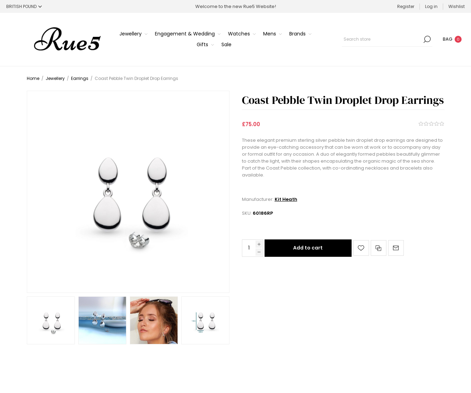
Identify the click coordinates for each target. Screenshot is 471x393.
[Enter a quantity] (249, 248)
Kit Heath (286, 199)
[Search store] (387, 39)
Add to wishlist (361, 248)
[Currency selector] (24, 6)
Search (427, 39)
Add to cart (308, 247)
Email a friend (396, 248)
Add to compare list (378, 248)
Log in (431, 6)
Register (405, 6)
